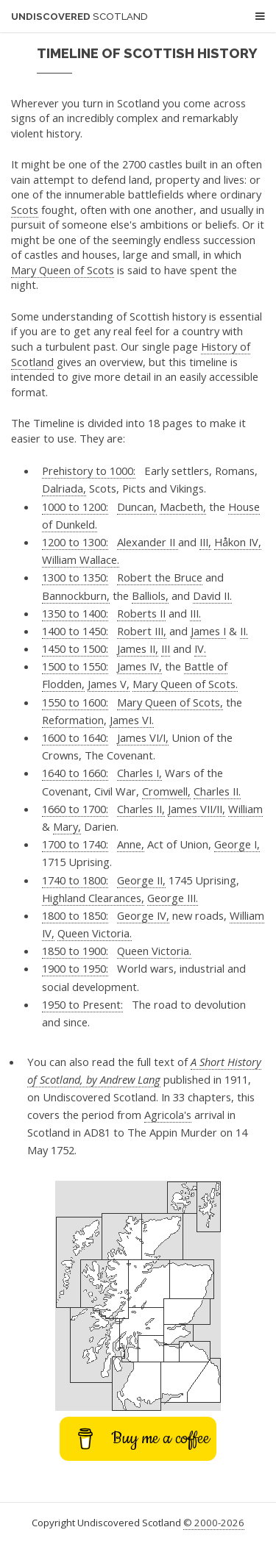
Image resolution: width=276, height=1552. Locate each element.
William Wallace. (80, 559)
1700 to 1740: (75, 844)
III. (195, 613)
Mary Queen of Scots (62, 269)
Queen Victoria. (94, 933)
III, (205, 541)
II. (244, 630)
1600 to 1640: (75, 737)
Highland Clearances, (93, 897)
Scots (24, 209)
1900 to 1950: (75, 968)
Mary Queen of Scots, (170, 702)
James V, (109, 683)
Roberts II (141, 613)
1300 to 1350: (75, 577)
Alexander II (147, 541)
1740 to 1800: (75, 880)
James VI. (132, 719)
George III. (172, 897)
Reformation (73, 719)
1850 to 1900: (75, 950)
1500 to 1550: (75, 666)
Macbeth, (183, 506)
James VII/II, (196, 808)
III (165, 648)
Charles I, (139, 772)
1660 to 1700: (75, 808)
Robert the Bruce (159, 577)
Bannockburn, (76, 595)
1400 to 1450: (75, 630)
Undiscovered (79, 16)
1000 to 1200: (75, 506)
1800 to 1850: (75, 915)
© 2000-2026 (213, 1522)
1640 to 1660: (75, 772)
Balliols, (150, 595)
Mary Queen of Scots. (185, 683)
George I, (237, 844)
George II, (141, 880)
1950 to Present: (82, 1004)
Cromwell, (166, 791)
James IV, (139, 666)
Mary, (67, 826)
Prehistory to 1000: (88, 470)
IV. (200, 648)
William (245, 808)
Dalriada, (64, 488)
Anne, (130, 844)
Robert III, (141, 630)
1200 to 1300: (75, 541)
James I (208, 630)
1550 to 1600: (75, 702)
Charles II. (217, 791)
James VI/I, (143, 737)
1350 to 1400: (75, 613)
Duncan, (137, 506)
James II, (137, 648)
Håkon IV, (237, 541)
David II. (212, 595)
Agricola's (167, 1114)
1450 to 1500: (75, 648)
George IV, (143, 915)
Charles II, (141, 808)
